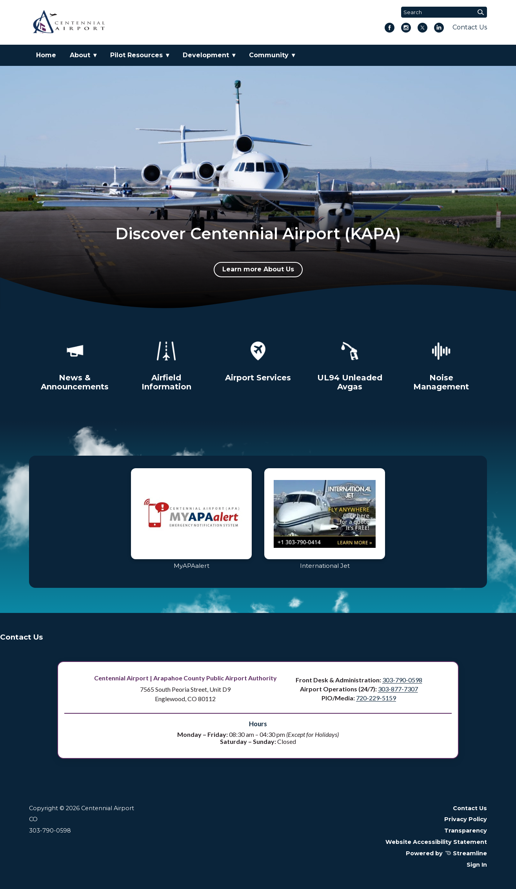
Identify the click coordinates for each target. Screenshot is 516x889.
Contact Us (469, 27)
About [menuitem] (80, 55)
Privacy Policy (465, 819)
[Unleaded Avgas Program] (349, 364)
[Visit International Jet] (324, 521)
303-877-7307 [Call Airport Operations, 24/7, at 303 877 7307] (398, 689)
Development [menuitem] (206, 55)
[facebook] (389, 28)
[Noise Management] (441, 364)
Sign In (477, 864)
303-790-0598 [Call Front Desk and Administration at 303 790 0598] (402, 680)
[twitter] (422, 28)
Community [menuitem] (269, 55)
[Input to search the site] (444, 12)
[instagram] (406, 28)
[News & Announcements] (74, 364)
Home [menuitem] (46, 55)
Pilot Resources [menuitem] (136, 55)
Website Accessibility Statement (436, 841)
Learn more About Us (258, 269)
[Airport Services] (258, 360)
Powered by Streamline (446, 853)
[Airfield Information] (166, 364)
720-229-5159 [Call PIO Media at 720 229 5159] (376, 698)
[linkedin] (439, 28)
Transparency (465, 830)
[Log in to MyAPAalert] (191, 521)
